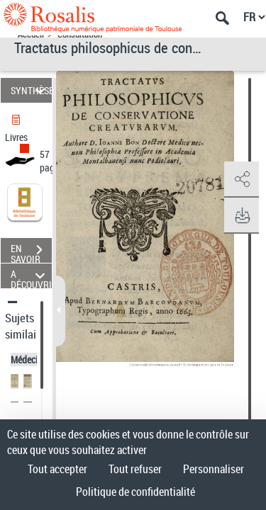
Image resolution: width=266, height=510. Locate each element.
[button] (241, 180)
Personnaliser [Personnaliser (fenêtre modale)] (213, 469)
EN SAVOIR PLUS (31, 251)
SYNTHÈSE (31, 90)
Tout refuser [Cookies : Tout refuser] (135, 469)
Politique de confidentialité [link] (135, 491)
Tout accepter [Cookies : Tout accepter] (57, 469)
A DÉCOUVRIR (31, 276)
